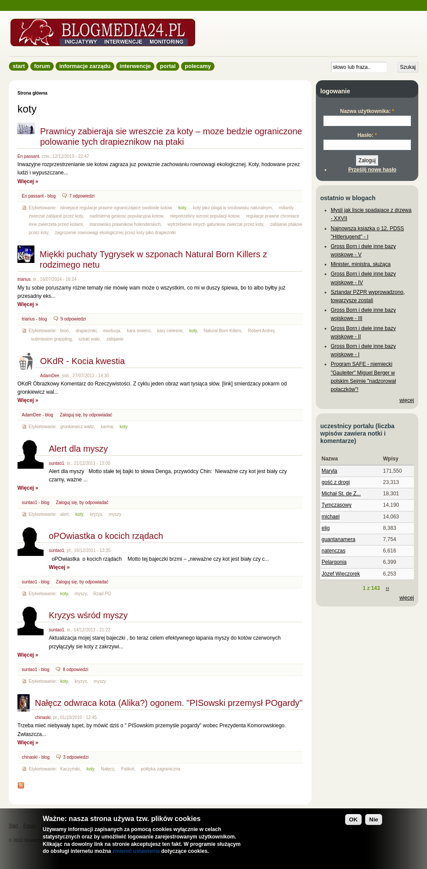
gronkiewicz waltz (77, 426)
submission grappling (51, 339)
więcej (407, 400)
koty (182, 207)
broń (64, 330)
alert (64, 514)
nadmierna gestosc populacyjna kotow (126, 216)
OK (353, 823)
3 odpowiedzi (75, 757)
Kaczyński (70, 769)
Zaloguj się (70, 414)
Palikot (127, 769)
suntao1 (56, 463)
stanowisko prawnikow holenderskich (125, 224)
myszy (115, 514)
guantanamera (338, 539)
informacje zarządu (85, 66)
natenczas (334, 551)
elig (326, 528)
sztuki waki (88, 339)
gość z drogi (336, 482)
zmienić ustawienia (136, 855)
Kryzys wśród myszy (88, 615)
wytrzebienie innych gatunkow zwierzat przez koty (216, 224)
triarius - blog (34, 319)
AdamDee (49, 375)
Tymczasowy (337, 505)
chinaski (43, 717)
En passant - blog (39, 196)
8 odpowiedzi (75, 669)
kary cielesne (170, 330)
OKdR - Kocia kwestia (82, 361)
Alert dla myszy (78, 448)
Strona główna (32, 93)
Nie (373, 823)
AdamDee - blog (37, 414)
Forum (42, 66)
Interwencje (135, 66)
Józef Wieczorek (341, 574)
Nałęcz (108, 769)
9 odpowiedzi (73, 319)
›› (387, 588)
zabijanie (114, 339)
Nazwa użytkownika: (367, 111)
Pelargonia (334, 562)
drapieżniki (86, 330)
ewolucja (111, 330)
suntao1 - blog (35, 502)
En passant (28, 156)
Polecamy (198, 66)
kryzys (96, 514)
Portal (168, 66)
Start (19, 66)
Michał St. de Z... (341, 494)
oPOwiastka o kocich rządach (106, 536)
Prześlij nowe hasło (372, 170)
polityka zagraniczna (160, 769)
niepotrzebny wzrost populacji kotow (204, 216)
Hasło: (367, 135)
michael (330, 517)
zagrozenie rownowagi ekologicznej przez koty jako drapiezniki (115, 232)
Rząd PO (102, 593)
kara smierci (138, 330)
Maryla (329, 471)
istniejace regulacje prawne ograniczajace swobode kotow (116, 207)
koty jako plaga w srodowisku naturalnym (232, 207)
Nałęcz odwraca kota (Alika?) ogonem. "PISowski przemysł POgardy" (168, 703)
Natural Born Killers (222, 330)
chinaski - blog (36, 757)
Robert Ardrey (261, 330)
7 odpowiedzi (82, 196)
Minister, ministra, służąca (360, 264)
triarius (23, 279)
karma (107, 426)
